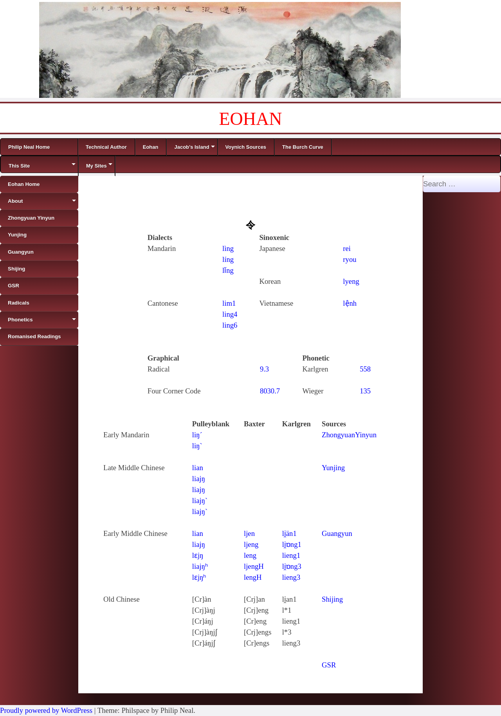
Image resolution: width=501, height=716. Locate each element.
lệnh (350, 303)
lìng (228, 248)
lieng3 (291, 577)
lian (197, 468)
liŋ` (197, 446)
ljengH (254, 566)
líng (228, 259)
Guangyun (337, 533)
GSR (329, 665)
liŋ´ (197, 435)
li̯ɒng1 (291, 544)
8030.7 (270, 391)
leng (250, 555)
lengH (253, 577)
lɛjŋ (198, 555)
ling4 (229, 314)
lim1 (229, 303)
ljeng (251, 544)
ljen (249, 533)
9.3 (264, 369)
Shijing (332, 599)
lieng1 (291, 555)
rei (347, 248)
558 (365, 369)
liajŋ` (199, 500)
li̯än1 (289, 533)
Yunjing (333, 468)
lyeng (351, 281)
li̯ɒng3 (291, 566)
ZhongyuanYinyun (349, 435)
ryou (349, 259)
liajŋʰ (200, 566)
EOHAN (250, 119)
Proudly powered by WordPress (46, 710)
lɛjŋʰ (199, 577)
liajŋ (198, 478)
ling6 (229, 325)
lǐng (228, 270)
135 (365, 391)
